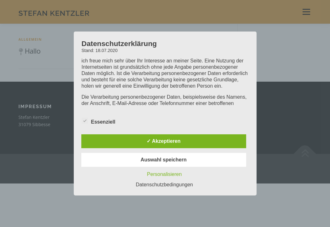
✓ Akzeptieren (164, 141)
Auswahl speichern (164, 159)
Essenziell (98, 121)
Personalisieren (164, 174)
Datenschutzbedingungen (164, 184)
